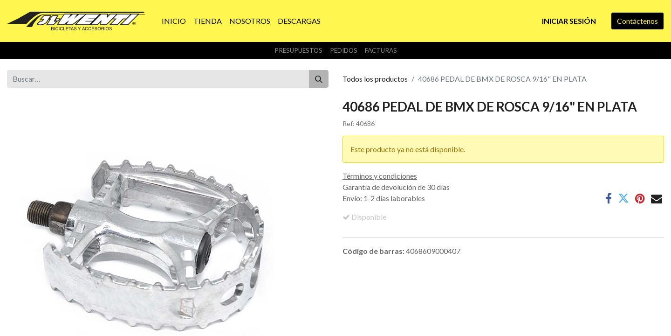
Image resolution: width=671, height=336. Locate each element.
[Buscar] (319, 79)
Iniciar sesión (569, 20)
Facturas (381, 50)
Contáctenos (637, 20)
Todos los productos (375, 78)
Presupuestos (298, 50)
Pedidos (343, 50)
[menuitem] (174, 21)
